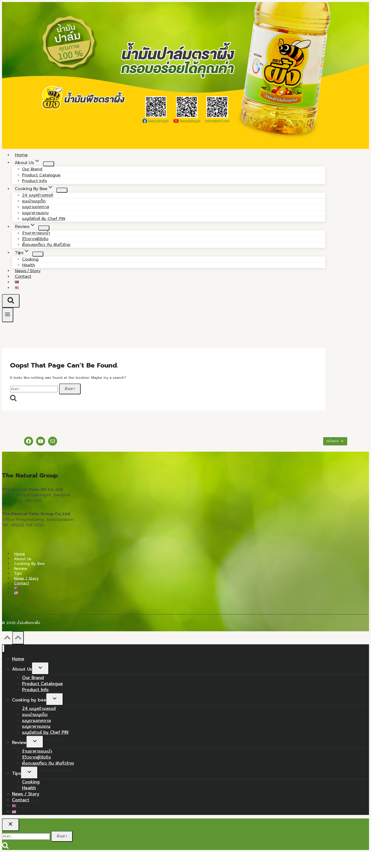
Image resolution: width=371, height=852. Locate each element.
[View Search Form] (11, 301)
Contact (23, 276)
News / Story (26, 578)
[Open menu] (7, 315)
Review (20, 568)
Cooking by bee (29, 563)
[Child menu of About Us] (48, 163)
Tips (18, 573)
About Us (22, 558)
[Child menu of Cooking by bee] (61, 190)
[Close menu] (3, 648)
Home (19, 553)
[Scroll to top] (7, 639)
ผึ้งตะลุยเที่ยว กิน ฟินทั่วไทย (46, 245)
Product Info (35, 689)
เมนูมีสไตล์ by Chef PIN (43, 219)
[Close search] (10, 824)
